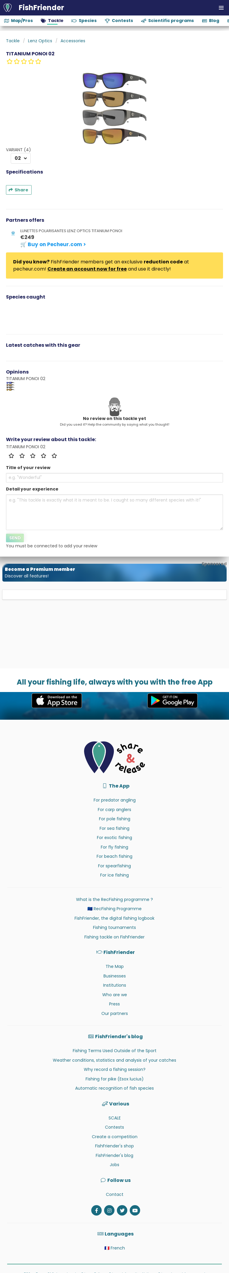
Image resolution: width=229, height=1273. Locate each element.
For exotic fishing (114, 838)
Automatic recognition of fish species (114, 1088)
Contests (114, 1127)
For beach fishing (114, 856)
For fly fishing (114, 847)
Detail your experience (32, 489)
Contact (114, 1194)
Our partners (114, 1013)
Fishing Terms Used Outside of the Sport (115, 1051)
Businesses (114, 976)
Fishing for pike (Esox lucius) (115, 1079)
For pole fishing (114, 819)
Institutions (114, 985)
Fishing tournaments (114, 927)
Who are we (114, 995)
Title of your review (28, 468)
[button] (221, 7)
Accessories (73, 41)
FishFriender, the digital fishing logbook (114, 918)
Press (114, 1004)
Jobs (114, 1165)
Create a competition (114, 1137)
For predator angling (115, 800)
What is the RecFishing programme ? (114, 899)
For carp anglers (114, 810)
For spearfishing (114, 866)
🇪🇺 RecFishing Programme (114, 909)
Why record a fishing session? (115, 1069)
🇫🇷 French (114, 1248)
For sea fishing (114, 828)
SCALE (115, 1118)
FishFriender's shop (114, 1146)
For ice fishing (114, 875)
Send (15, 538)
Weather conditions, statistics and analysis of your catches (114, 1060)
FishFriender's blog (114, 1155)
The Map (115, 966)
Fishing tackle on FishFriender (114, 937)
